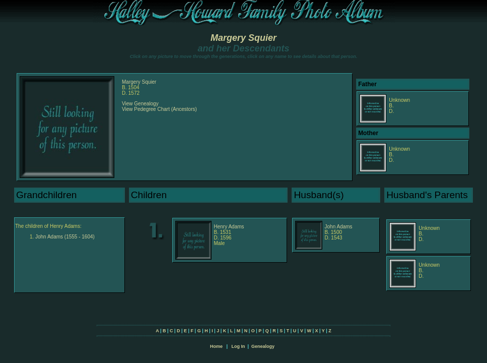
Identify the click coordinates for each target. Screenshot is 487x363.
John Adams (339, 226)
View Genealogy (140, 103)
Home (216, 346)
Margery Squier (243, 38)
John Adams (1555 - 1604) (65, 236)
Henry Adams (229, 226)
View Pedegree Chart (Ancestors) (159, 109)
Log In (238, 346)
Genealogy (262, 346)
